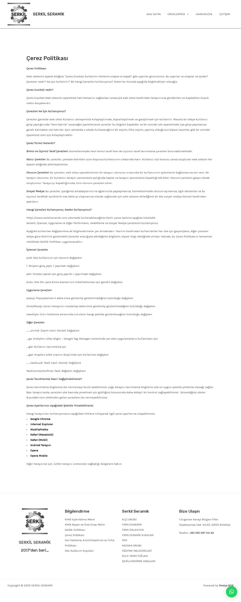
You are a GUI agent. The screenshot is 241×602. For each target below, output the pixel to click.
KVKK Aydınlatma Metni (80, 519)
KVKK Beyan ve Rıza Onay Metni (85, 524)
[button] (231, 591)
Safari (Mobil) (38, 440)
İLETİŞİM (225, 14)
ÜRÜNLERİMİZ (181, 14)
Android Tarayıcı (40, 445)
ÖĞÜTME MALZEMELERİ (137, 551)
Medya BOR (226, 585)
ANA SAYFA (158, 14)
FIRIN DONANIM (132, 524)
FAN (124, 540)
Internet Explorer (41, 424)
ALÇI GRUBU (129, 519)
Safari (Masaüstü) (41, 434)
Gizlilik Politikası (75, 530)
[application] (190, 14)
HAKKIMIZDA (206, 14)
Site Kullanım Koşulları (80, 551)
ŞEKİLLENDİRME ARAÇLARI (139, 561)
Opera (34, 450)
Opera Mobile (38, 455)
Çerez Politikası (75, 535)
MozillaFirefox (39, 429)
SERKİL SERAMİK (48, 14)
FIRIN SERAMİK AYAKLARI (138, 535)
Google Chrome (40, 419)
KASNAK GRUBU (132, 545)
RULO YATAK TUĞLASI (135, 556)
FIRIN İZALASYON (133, 530)
